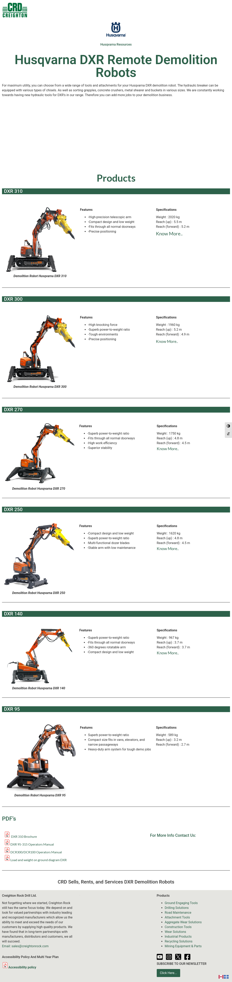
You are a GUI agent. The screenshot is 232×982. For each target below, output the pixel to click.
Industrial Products (178, 936)
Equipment (107, 10)
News (153, 10)
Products (67, 10)
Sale (87, 10)
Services (133, 10)
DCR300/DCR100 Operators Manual (36, 852)
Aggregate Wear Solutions (183, 922)
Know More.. (169, 233)
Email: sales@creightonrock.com (25, 946)
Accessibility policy (19, 967)
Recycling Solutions (179, 941)
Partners (194, 10)
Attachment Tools (177, 917)
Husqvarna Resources (116, 44)
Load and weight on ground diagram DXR (38, 860)
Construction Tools (178, 927)
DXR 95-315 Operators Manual (32, 844)
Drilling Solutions (177, 908)
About (212, 10)
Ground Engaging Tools (181, 903)
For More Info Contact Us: (173, 835)
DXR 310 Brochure (20, 836)
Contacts (44, 10)
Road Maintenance (178, 912)
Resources (172, 10)
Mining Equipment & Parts (183, 946)
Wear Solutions (175, 932)
